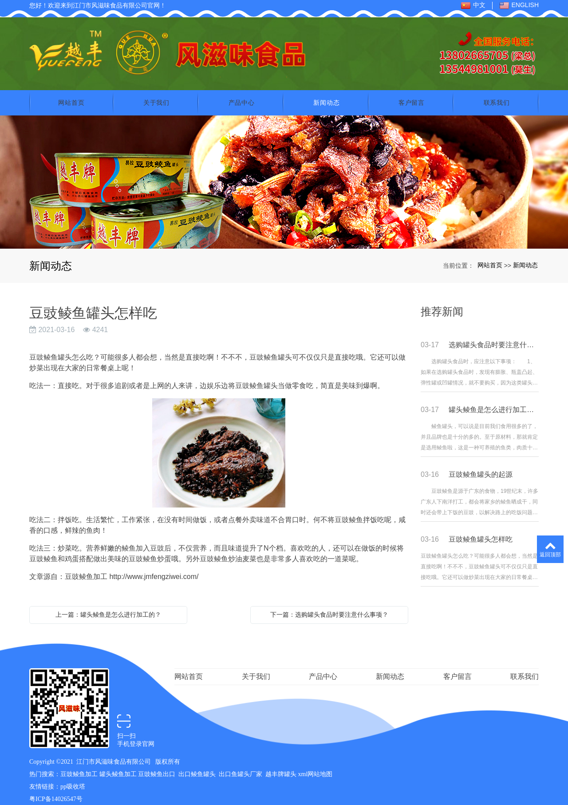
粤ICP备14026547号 (56, 791)
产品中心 (242, 94)
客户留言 (411, 94)
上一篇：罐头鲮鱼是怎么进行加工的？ (108, 606)
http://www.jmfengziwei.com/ (153, 568)
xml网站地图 (315, 766)
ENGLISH (519, 5)
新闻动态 (326, 94)
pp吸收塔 (72, 778)
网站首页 (71, 94)
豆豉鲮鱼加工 (79, 766)
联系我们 (497, 94)
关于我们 (156, 94)
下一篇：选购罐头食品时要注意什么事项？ (329, 606)
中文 (473, 5)
